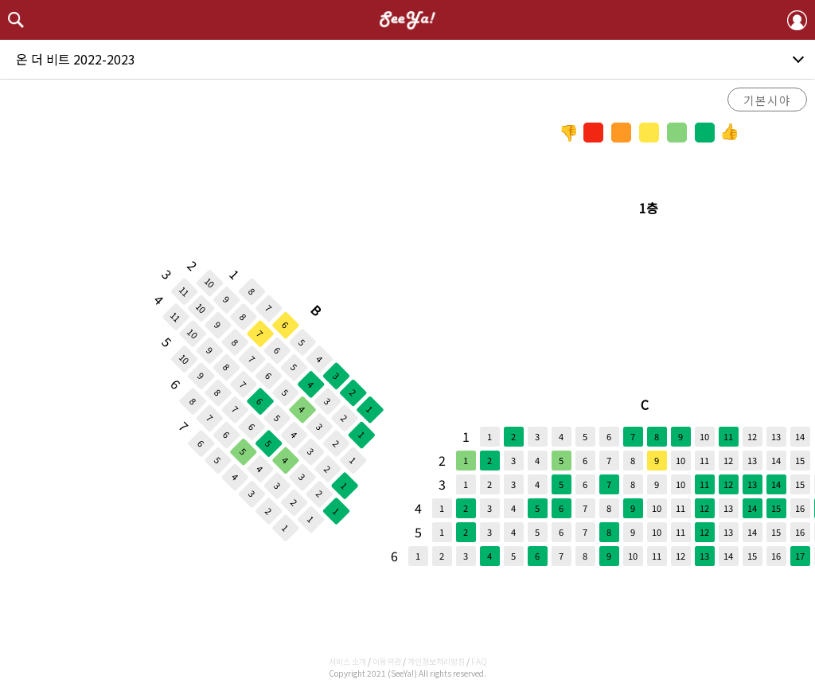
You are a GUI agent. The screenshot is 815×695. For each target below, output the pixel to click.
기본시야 (767, 100)
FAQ (479, 661)
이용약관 (386, 661)
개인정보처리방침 (436, 661)
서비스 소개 (347, 661)
